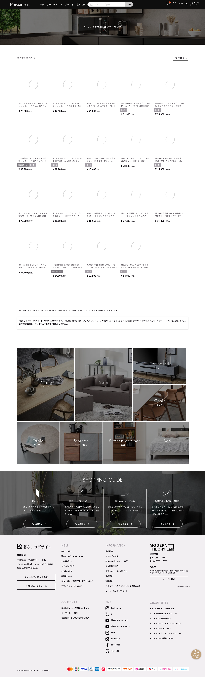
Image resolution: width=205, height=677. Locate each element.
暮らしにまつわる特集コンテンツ (75, 609)
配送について (66, 577)
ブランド (69, 5)
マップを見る (168, 580)
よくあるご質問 (67, 567)
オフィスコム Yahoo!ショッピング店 (165, 624)
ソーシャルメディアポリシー (117, 592)
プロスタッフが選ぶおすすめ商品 (75, 619)
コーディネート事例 (69, 614)
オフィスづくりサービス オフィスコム (166, 634)
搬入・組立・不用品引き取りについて (77, 582)
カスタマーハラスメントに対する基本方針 (123, 587)
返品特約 (109, 577)
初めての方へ (66, 552)
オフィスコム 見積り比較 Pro (162, 639)
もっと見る (38, 525)
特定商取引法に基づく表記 (116, 562)
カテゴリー (45, 5)
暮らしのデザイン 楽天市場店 (162, 609)
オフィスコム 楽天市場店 (160, 619)
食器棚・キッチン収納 (90, 312)
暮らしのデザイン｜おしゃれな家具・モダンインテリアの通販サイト (48, 312)
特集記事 (80, 5)
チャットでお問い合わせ (36, 577)
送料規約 (109, 582)
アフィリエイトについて (71, 587)
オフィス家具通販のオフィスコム (164, 614)
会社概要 (109, 552)
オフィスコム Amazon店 (160, 629)
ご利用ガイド (66, 562)
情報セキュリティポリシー (116, 572)
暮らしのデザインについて (72, 557)
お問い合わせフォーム (36, 586)
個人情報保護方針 (112, 567)
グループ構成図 (111, 557)
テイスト (57, 5)
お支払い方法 (66, 572)
